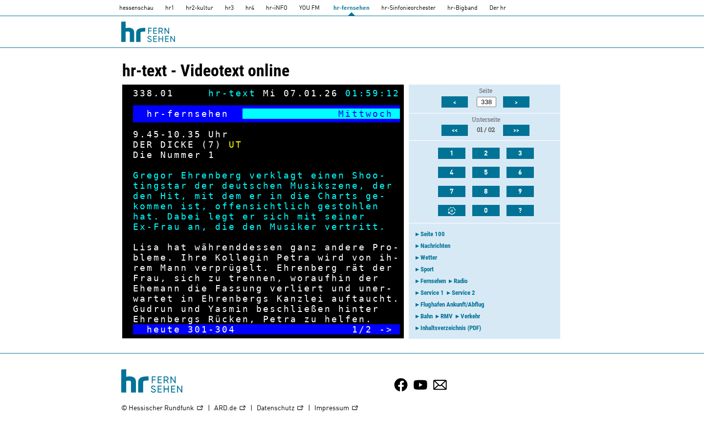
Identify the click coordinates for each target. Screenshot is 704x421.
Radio (460, 281)
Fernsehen (433, 281)
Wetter (428, 257)
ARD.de (230, 408)
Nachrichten (435, 245)
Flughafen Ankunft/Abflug (452, 304)
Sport (427, 269)
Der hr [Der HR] (497, 8)
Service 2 (463, 292)
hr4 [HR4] (249, 8)
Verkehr (470, 316)
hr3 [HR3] (229, 8)
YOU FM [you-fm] (309, 8)
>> (516, 130)
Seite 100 (432, 234)
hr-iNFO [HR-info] (276, 8)
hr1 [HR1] (169, 8)
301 (198, 329)
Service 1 (432, 292)
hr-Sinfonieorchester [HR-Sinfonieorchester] (408, 8)
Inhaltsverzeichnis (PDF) (450, 328)
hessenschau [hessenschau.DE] (136, 8)
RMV (446, 316)
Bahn (426, 316)
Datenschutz (280, 408)
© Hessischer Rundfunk (162, 408)
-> (386, 329)
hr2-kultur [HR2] (199, 8)
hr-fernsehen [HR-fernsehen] (351, 8)
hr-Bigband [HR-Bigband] (462, 8)
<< (455, 130)
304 (225, 329)
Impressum (336, 408)
